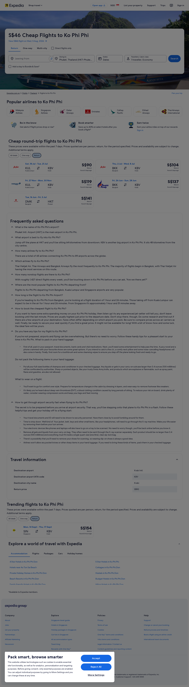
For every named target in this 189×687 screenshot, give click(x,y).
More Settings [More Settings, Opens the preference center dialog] (96, 675)
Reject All (96, 666)
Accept (96, 658)
